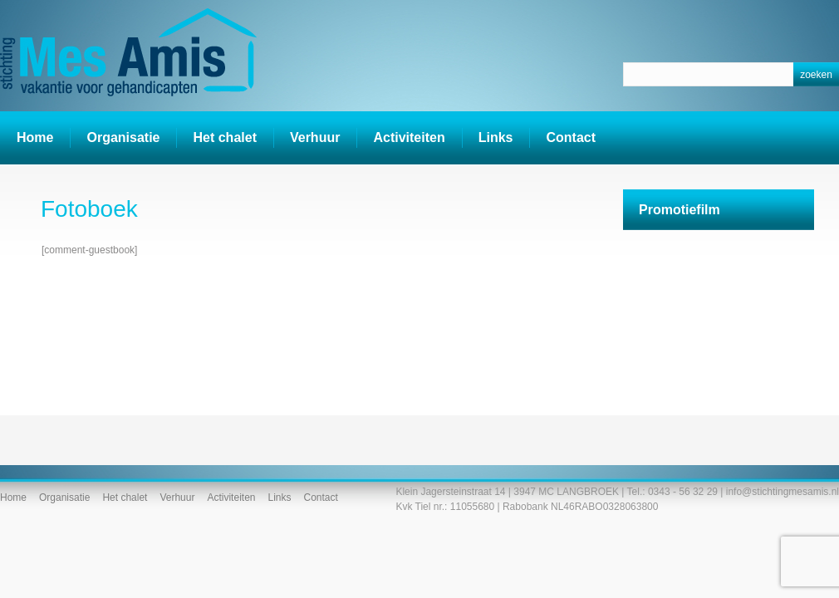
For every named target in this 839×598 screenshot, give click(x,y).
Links (495, 137)
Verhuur (315, 137)
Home (35, 137)
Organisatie (122, 137)
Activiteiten (403, 138)
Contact (571, 137)
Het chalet (224, 137)
